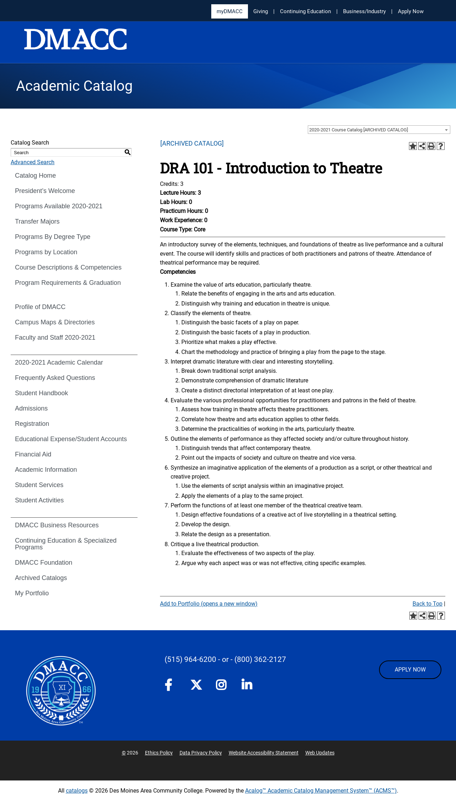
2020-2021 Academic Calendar (59, 362)
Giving (260, 11)
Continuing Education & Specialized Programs (65, 544)
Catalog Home (35, 175)
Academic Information (46, 469)
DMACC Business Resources (57, 525)
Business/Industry (364, 11)
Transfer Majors (37, 221)
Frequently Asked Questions (55, 377)
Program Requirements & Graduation (68, 282)
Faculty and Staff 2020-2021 (55, 337)
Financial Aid (33, 454)
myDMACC (230, 11)
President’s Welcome (45, 190)
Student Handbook (41, 393)
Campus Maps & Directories (55, 322)
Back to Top (427, 603)
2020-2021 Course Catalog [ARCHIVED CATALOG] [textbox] (358, 129)
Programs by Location (46, 252)
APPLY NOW (410, 669)
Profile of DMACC (40, 306)
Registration (32, 423)
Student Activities (39, 500)
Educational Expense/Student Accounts (71, 439)
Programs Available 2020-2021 (59, 206)
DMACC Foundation (43, 562)
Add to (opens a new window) (209, 603)
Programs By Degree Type (52, 236)
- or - (225, 659)
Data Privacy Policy (201, 753)
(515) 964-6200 (190, 659)
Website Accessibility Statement (264, 753)
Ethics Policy (159, 753)
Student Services (39, 485)
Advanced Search (33, 162)
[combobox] (379, 129)
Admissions (31, 408)
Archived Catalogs (41, 577)
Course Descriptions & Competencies (68, 267)
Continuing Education (305, 11)
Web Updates (320, 753)
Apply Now (411, 11)
